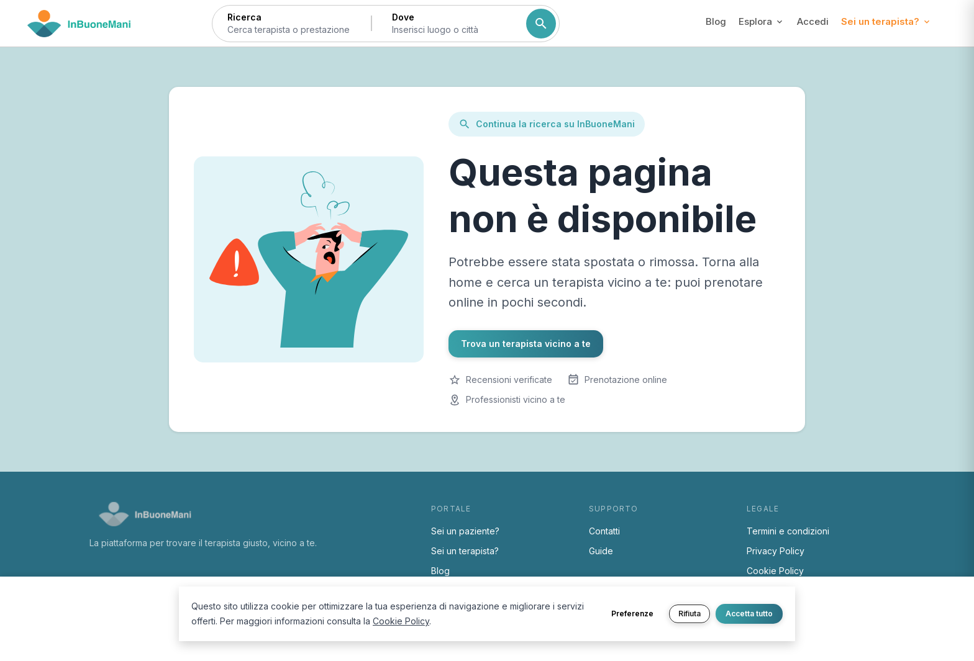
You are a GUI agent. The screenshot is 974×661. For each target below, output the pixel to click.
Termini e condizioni (788, 531)
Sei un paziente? (465, 531)
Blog (716, 21)
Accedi (813, 21)
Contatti (604, 531)
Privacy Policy (775, 551)
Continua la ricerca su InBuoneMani (546, 124)
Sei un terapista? (465, 551)
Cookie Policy (775, 570)
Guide (601, 551)
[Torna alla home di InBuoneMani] (79, 23)
